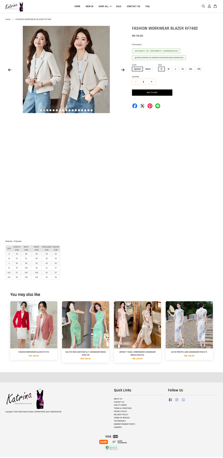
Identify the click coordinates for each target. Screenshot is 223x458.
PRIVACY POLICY (120, 412)
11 (73, 111)
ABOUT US (118, 400)
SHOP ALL (105, 7)
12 (76, 111)
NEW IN (89, 7)
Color (134, 66)
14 (82, 111)
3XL (199, 70)
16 (88, 111)
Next (123, 71)
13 (79, 111)
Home (8, 20)
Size (160, 66)
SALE (118, 7)
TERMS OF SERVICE (122, 419)
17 (92, 111)
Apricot (137, 70)
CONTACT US (133, 7)
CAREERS (118, 428)
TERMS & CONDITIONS (123, 409)
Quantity (135, 77)
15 (85, 111)
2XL (190, 70)
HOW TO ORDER (120, 406)
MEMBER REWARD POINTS (124, 425)
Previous (10, 71)
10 (69, 111)
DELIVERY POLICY (121, 415)
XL (183, 70)
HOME (77, 7)
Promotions (137, 45)
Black (148, 70)
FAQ (148, 7)
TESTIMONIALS (120, 422)
